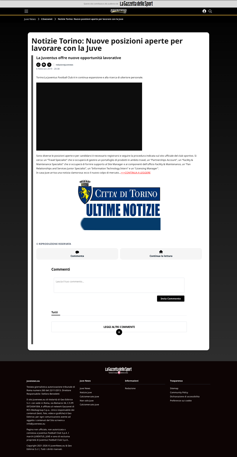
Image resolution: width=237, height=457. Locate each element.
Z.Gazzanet (46, 19)
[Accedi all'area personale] (204, 11)
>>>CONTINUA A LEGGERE (136, 172)
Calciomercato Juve (89, 396)
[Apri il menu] (26, 11)
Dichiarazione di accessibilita (185, 396)
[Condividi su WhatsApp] (38, 65)
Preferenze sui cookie (181, 400)
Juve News (30, 19)
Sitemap (174, 388)
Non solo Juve (87, 400)
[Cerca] (211, 11)
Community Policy (179, 392)
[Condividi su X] (49, 65)
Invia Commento (171, 298)
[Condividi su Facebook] (44, 65)
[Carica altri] (119, 332)
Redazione (130, 388)
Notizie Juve (86, 392)
